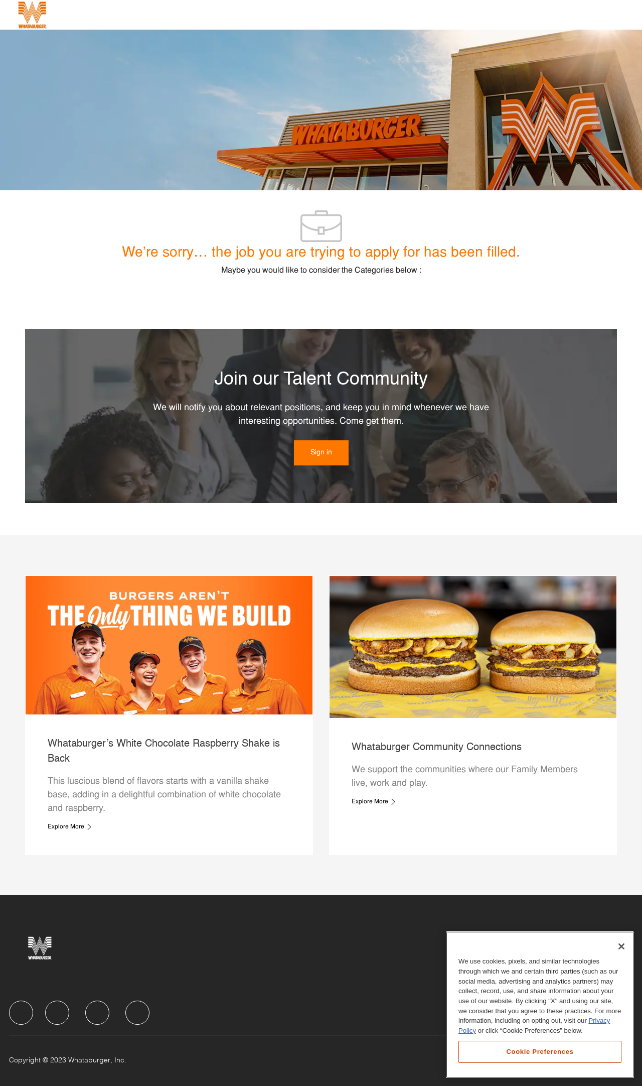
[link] (321, 452)
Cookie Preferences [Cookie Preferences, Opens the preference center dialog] (539, 1051)
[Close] (621, 946)
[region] (540, 1004)
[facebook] (21, 1013)
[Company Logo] (32, 15)
